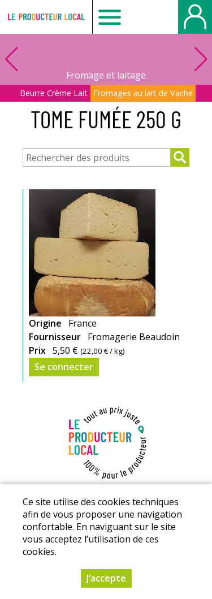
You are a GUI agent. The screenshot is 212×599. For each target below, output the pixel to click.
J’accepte (106, 578)
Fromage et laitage (106, 75)
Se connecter (63, 367)
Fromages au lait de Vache (143, 93)
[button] (200, 59)
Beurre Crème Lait (54, 93)
